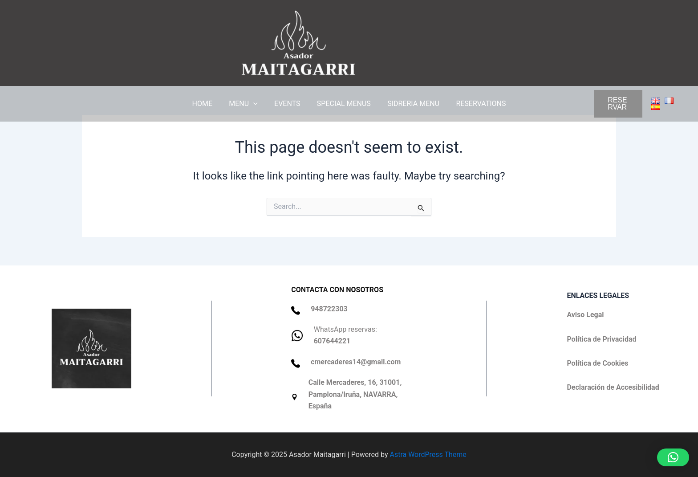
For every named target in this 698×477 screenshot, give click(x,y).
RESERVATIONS (475, 103)
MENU (246, 104)
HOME (208, 103)
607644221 (332, 341)
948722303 (329, 309)
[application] (256, 104)
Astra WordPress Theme (428, 454)
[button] (578, 104)
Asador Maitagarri (424, 42)
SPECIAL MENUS (342, 103)
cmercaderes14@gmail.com (356, 362)
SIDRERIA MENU (410, 103)
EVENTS (288, 103)
